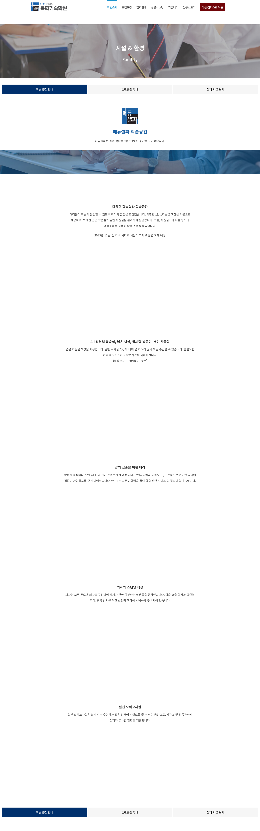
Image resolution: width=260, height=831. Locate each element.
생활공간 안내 (130, 89)
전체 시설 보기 (215, 89)
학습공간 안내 (44, 89)
